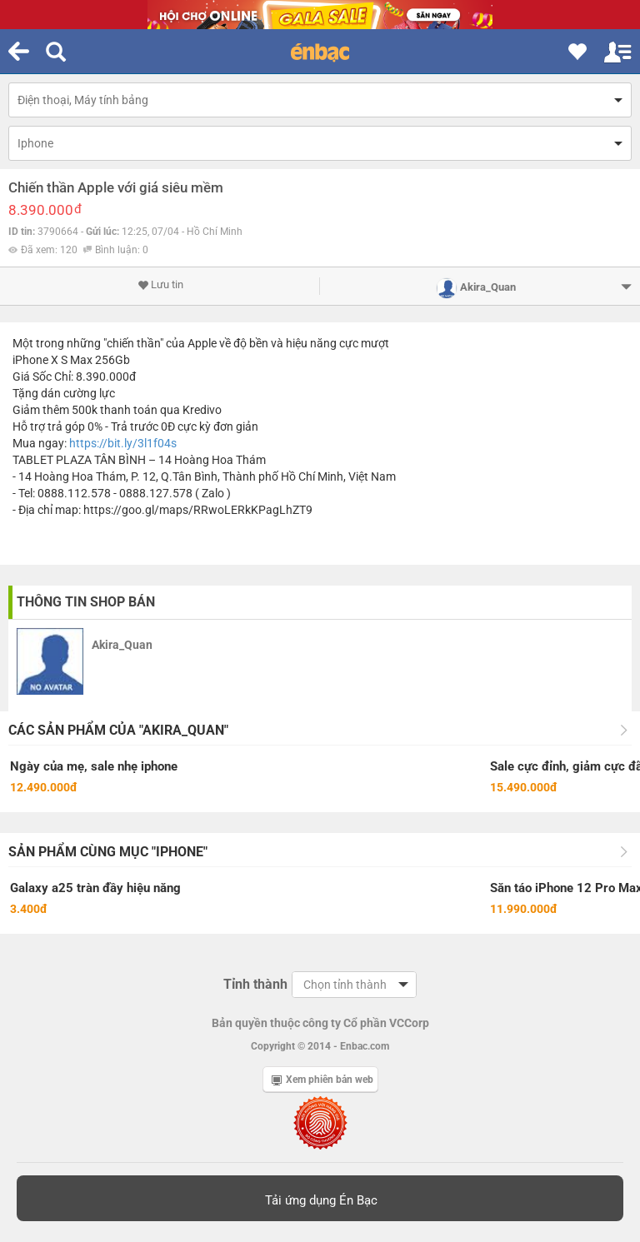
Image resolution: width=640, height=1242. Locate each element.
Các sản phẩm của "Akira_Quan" (118, 730)
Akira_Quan (122, 644)
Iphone (35, 143)
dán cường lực (78, 393)
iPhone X (35, 360)
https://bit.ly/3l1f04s (123, 443)
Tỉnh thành (255, 984)
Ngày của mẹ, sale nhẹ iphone (94, 766)
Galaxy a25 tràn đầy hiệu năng (95, 887)
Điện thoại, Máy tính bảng (83, 100)
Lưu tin (160, 285)
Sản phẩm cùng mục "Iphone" (108, 852)
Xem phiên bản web (322, 1079)
